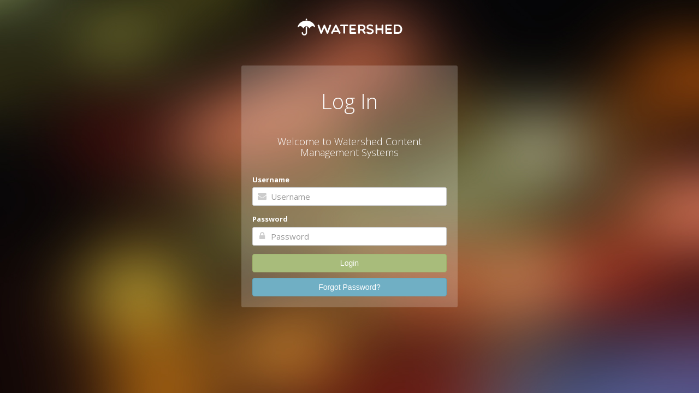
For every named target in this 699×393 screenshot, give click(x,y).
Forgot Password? (349, 287)
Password (270, 219)
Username (270, 179)
